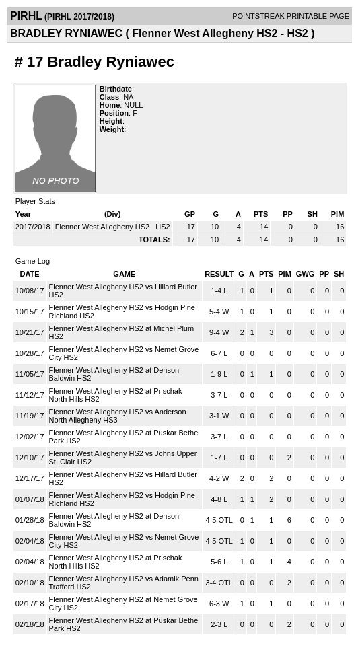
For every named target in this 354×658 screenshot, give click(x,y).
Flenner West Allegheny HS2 (103, 227)
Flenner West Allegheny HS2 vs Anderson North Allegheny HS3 (117, 416)
